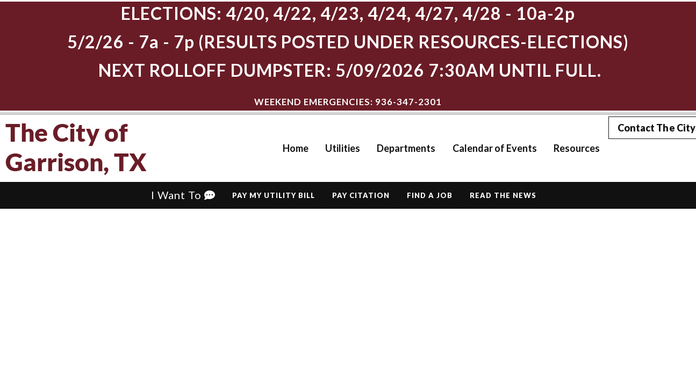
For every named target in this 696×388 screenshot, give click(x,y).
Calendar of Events (479, 148)
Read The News (503, 195)
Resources (561, 148)
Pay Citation (361, 195)
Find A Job (430, 195)
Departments (391, 148)
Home (280, 148)
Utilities (327, 148)
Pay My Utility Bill (273, 195)
